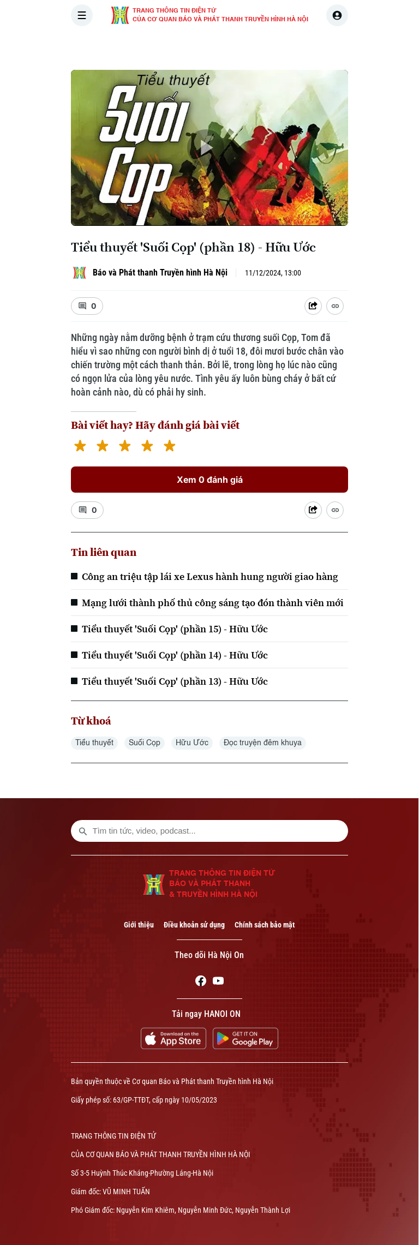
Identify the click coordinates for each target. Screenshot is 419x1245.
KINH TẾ (328, 46)
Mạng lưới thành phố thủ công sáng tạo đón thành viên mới (213, 602)
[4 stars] (147, 447)
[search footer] (82, 830)
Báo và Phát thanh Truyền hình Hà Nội (160, 272)
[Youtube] (218, 982)
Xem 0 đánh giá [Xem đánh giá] (210, 479)
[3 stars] (125, 447)
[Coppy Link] (335, 306)
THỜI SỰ (183, 46)
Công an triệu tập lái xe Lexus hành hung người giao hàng (210, 576)
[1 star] (80, 447)
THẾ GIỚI (278, 46)
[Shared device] (313, 306)
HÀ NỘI (231, 46)
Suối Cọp (144, 743)
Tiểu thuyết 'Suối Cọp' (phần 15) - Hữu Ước (175, 629)
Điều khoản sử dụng (194, 924)
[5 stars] (169, 447)
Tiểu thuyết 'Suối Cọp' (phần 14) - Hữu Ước (175, 655)
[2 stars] (102, 447)
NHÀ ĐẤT (377, 46)
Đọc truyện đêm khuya (263, 743)
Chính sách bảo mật (265, 924)
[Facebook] (200, 982)
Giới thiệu (139, 924)
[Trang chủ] (145, 45)
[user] (337, 15)
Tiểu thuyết (94, 743)
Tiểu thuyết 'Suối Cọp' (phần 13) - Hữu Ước (175, 681)
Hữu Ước (192, 743)
